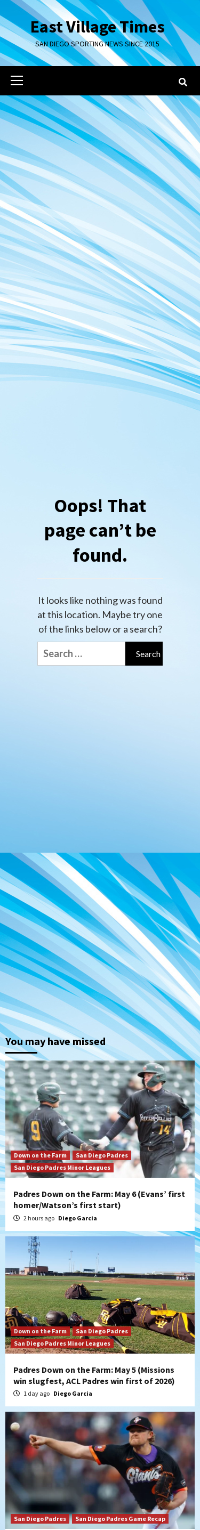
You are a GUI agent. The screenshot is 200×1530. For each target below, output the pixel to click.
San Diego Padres (102, 1155)
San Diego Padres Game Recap (120, 1519)
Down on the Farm (40, 1155)
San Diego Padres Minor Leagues (62, 1167)
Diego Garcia (77, 1218)
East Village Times (97, 26)
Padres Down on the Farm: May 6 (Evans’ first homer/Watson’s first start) (99, 1199)
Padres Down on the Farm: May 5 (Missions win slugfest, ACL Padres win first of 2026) (94, 1375)
